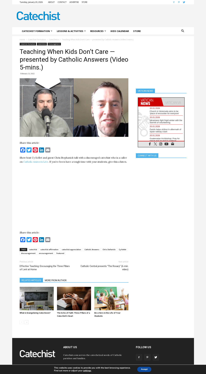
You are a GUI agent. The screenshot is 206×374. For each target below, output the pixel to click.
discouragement (28, 253)
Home (22, 39)
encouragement (46, 253)
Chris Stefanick (109, 249)
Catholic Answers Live (35, 161)
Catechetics (54, 39)
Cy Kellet (122, 249)
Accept (144, 369)
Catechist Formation (37, 39)
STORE (84, 2)
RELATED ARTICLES (31, 280)
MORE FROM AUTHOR (56, 280)
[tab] (149, 102)
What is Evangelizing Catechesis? (35, 313)
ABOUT (51, 2)
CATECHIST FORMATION (37, 31)
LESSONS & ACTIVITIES (71, 31)
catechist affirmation (49, 249)
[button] (182, 31)
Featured (60, 253)
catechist (33, 249)
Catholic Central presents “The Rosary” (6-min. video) (104, 268)
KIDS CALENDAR (120, 31)
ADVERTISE (74, 2)
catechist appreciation (71, 249)
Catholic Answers (91, 249)
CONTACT (62, 2)
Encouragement (54, 44)
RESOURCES (98, 31)
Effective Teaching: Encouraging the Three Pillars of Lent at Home (45, 268)
